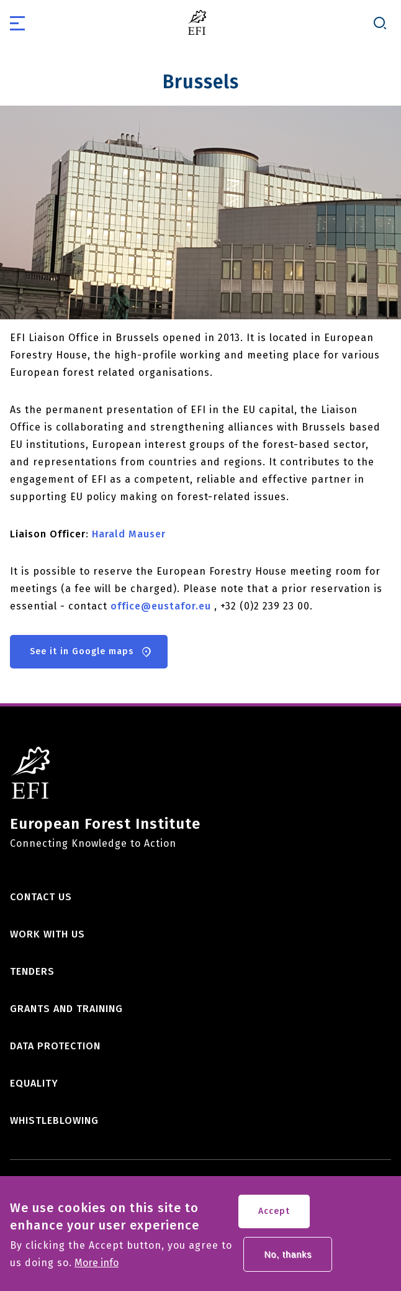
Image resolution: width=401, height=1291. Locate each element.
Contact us (41, 897)
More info (96, 1271)
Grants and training (66, 1009)
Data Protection (55, 1046)
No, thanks (288, 1262)
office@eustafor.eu (160, 606)
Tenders (32, 971)
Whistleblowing (54, 1120)
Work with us (47, 934)
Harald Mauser (129, 534)
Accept (274, 1219)
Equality (34, 1083)
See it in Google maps (81, 651)
